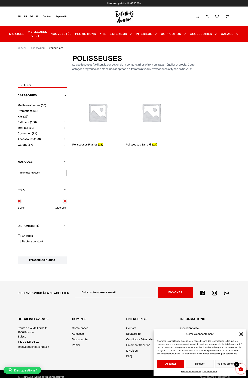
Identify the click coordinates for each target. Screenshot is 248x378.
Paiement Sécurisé (138, 344)
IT (37, 16)
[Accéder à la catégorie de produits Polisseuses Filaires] (98, 117)
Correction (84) (27, 133)
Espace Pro (62, 16)
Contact (47, 16)
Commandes (80, 328)
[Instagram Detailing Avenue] (214, 293)
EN (19, 16)
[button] (241, 334)
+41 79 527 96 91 (28, 341)
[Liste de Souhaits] (217, 16)
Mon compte (80, 339)
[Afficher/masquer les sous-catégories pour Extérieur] (65, 122)
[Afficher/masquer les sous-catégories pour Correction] (65, 133)
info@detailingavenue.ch (33, 346)
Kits (102, 33)
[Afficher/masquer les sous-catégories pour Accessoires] (65, 139)
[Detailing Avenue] (124, 16)
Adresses (78, 333)
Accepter (170, 363)
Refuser (199, 363)
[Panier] (226, 16)
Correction (171, 33)
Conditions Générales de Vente (145, 339)
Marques (17, 33)
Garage (227, 33)
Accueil (22, 48)
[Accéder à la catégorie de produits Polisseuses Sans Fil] (151, 117)
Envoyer (175, 292)
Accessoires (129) (29, 139)
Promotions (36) (28, 110)
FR (25, 16)
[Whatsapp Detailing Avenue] (226, 293)
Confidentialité (210, 371)
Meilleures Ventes (37, 34)
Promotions (85, 33)
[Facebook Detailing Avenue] (202, 293)
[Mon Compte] (207, 16)
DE (31, 16)
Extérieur (118, 33)
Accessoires (201, 33)
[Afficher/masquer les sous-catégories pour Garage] (65, 145)
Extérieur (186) (27, 122)
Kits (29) (23, 116)
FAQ (129, 356)
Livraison (132, 350)
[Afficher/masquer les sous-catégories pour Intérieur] (65, 128)
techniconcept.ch (221, 377)
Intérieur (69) (26, 127)
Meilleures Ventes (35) (32, 105)
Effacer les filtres (42, 260)
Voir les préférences (229, 363)
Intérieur (144, 33)
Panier (76, 344)
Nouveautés (61, 33)
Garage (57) (25, 144)
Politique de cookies (191, 371)
